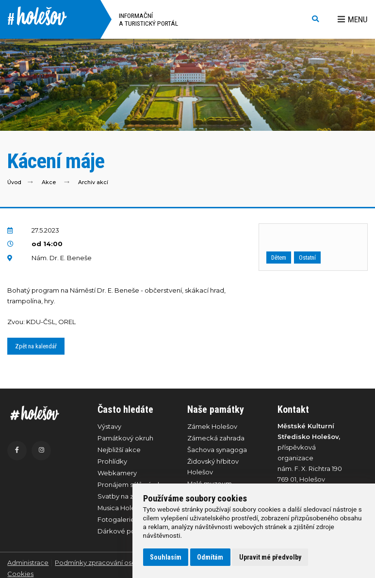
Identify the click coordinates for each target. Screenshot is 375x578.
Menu (353, 19)
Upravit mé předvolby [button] (270, 557)
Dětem (278, 257)
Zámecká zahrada (216, 438)
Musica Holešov (122, 508)
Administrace (28, 562)
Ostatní (307, 257)
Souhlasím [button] (165, 557)
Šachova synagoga (217, 449)
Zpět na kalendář (36, 346)
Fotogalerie (116, 519)
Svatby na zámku (124, 496)
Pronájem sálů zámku (131, 484)
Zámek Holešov (212, 426)
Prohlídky (112, 461)
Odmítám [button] (210, 557)
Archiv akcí (93, 182)
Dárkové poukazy (126, 531)
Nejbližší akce (119, 449)
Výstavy (109, 426)
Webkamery (117, 473)
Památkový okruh (125, 438)
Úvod (14, 182)
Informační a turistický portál (148, 19)
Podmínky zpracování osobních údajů (114, 562)
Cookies (20, 574)
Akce (49, 182)
